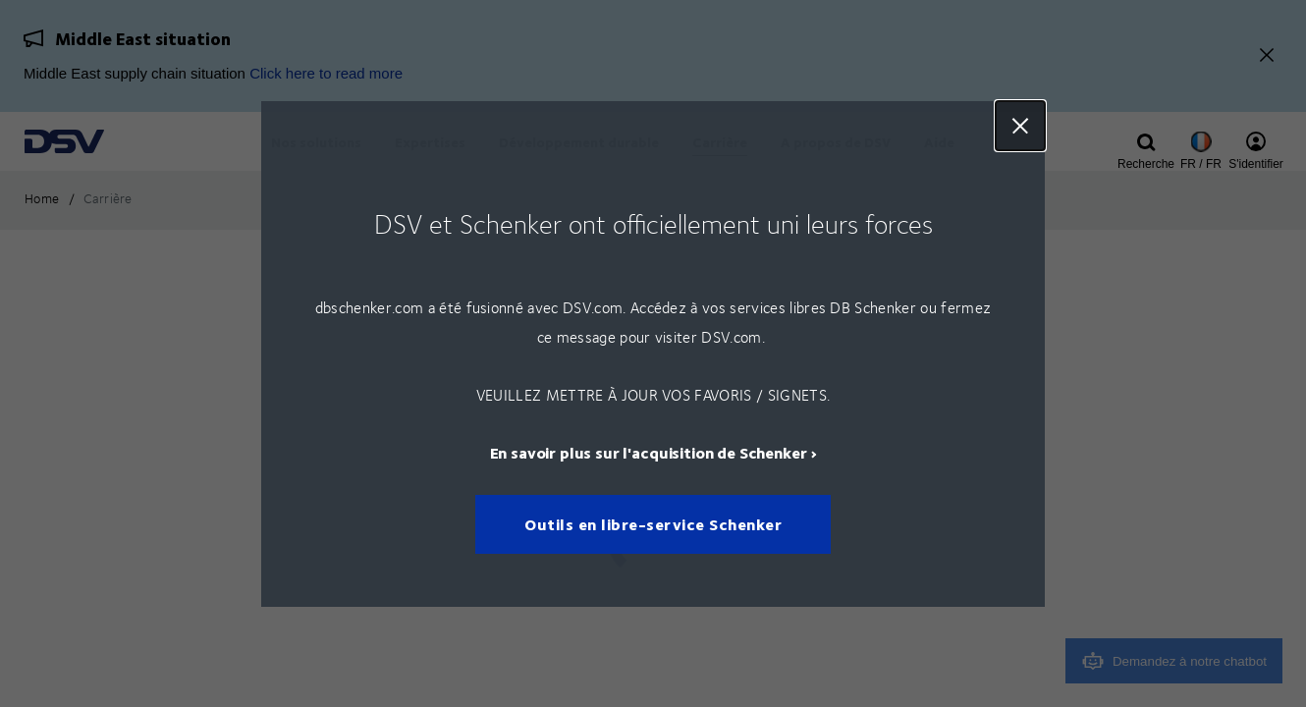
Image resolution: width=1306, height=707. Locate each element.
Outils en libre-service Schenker (653, 524)
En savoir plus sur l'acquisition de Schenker (648, 451)
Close (1020, 125)
